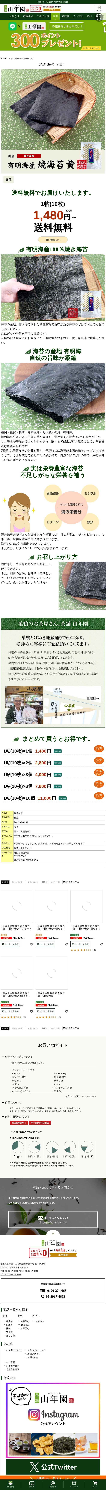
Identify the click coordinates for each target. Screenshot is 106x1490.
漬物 (89, 16)
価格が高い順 (33, 882)
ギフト (35, 1316)
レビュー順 (55, 882)
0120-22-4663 (53, 1291)
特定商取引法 (12, 1369)
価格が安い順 (17, 882)
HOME (4, 58)
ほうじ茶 (10, 1335)
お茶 (5, 1316)
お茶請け (25, 1321)
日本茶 (9, 1325)
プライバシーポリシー (11, 1274)
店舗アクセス (34, 1354)
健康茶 (9, 1321)
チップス (78, 16)
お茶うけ (14, 16)
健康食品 (28, 16)
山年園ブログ (12, 1366)
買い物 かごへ (98, 749)
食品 (11, 58)
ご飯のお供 (43, 16)
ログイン (99, 8)
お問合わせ (32, 1357)
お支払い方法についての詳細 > (80, 1096)
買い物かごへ (53, 240)
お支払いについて (36, 1350)
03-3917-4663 (11, 1271)
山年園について (14, 1350)
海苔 (55, 16)
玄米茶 (9, 1332)
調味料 (65, 16)
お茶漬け (25, 1328)
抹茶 (8, 1328)
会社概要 (10, 1362)
